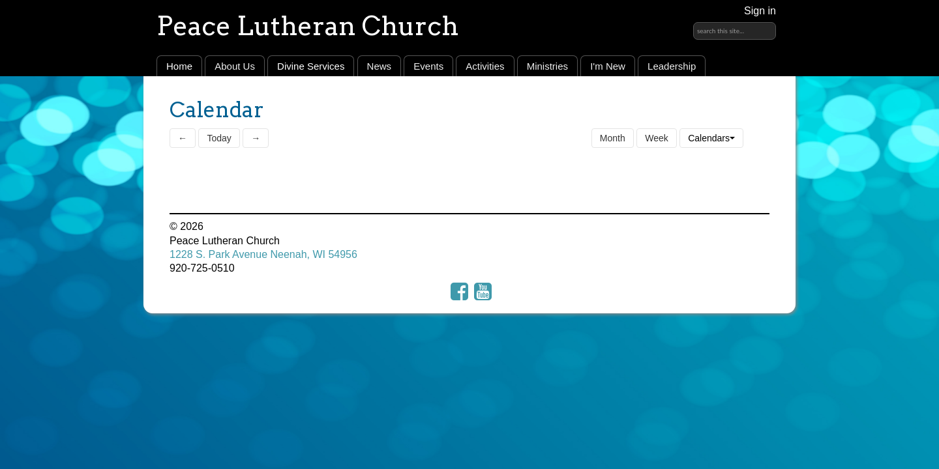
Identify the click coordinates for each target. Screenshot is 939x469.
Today (219, 138)
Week (656, 138)
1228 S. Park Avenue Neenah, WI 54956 (263, 254)
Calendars (711, 138)
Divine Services (310, 66)
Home (179, 66)
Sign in (760, 10)
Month (612, 138)
